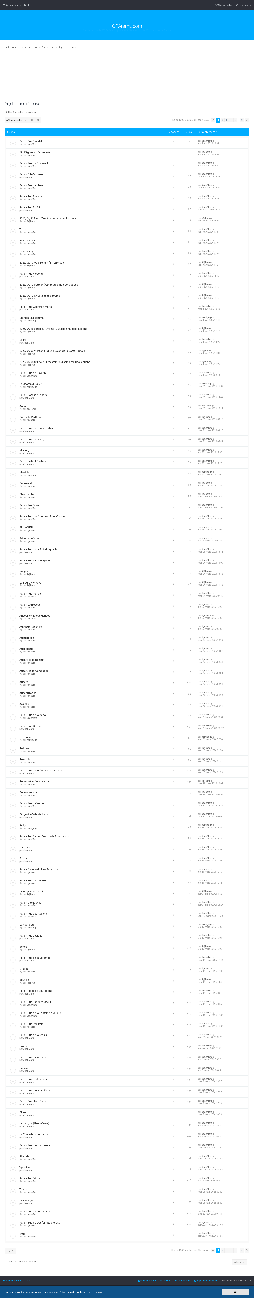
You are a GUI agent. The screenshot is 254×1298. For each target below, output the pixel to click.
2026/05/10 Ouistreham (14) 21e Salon (42, 262)
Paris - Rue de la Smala (33, 1035)
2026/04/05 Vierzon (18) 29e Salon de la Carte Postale (52, 350)
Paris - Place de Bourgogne (35, 990)
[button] (213, 120)
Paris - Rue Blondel (30, 141)
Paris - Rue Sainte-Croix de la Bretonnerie (44, 836)
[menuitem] (27, 5)
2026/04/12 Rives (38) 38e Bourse (39, 295)
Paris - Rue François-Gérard (35, 1090)
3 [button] (226, 120)
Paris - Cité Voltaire (31, 174)
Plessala (24, 1156)
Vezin (22, 1233)
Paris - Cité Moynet (30, 902)
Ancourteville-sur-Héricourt (35, 615)
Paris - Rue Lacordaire (32, 1057)
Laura (22, 339)
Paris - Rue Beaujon (31, 196)
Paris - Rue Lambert (31, 185)
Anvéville (24, 759)
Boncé (23, 946)
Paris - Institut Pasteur (32, 461)
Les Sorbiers (26, 924)
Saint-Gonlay (27, 240)
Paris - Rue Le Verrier (32, 803)
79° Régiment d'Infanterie (34, 152)
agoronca (31, 409)
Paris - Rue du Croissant (33, 163)
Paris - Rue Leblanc (30, 935)
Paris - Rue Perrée (30, 593)
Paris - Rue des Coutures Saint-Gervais (42, 516)
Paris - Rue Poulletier (31, 1024)
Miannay (24, 450)
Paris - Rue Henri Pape (32, 1101)
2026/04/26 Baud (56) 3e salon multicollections (47, 218)
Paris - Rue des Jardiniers (34, 1145)
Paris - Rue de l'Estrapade (34, 1211)
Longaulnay (26, 251)
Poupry (23, 571)
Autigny (24, 406)
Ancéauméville (28, 792)
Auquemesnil (27, 637)
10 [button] (242, 120)
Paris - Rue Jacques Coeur (35, 1001)
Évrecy (23, 1046)
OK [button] (236, 1292)
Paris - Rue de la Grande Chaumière (40, 770)
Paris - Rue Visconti (31, 273)
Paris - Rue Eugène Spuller (35, 560)
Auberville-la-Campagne (33, 670)
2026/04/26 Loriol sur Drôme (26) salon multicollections (53, 328)
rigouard (31, 155)
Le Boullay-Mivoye (30, 582)
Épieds (23, 858)
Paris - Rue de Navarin (32, 373)
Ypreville (24, 1167)
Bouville (24, 979)
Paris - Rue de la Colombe (34, 957)
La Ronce (25, 737)
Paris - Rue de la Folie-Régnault (38, 549)
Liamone (24, 847)
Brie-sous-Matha (29, 538)
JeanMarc (32, 144)
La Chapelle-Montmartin (34, 1134)
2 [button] (222, 120)
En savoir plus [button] (95, 1292)
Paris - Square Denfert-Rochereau (39, 1222)
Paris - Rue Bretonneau (33, 1079)
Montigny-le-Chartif (31, 891)
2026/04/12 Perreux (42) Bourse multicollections (48, 284)
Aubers (23, 681)
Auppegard (26, 648)
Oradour (24, 968)
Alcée (22, 1112)
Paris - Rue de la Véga (32, 715)
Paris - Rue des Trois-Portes (36, 428)
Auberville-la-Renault (31, 659)
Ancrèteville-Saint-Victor (34, 781)
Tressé (23, 1189)
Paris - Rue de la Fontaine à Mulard (40, 1013)
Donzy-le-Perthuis (30, 417)
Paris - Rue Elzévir (30, 207)
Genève (23, 1068)
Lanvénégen (26, 1200)
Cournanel (25, 483)
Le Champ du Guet (30, 384)
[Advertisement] (127, 77)
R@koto (31, 221)
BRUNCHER (26, 527)
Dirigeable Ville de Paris (33, 814)
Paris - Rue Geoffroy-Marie (35, 306)
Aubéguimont (27, 693)
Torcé (22, 229)
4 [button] (231, 120)
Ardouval (24, 748)
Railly (22, 825)
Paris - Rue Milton (29, 1178)
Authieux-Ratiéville (30, 626)
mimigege (32, 320)
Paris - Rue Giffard (30, 726)
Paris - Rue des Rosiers (33, 913)
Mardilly (24, 472)
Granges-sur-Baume (31, 317)
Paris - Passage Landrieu (34, 395)
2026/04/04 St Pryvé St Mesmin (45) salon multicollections (54, 361)
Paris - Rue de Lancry (32, 439)
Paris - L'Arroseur (29, 604)
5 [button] (235, 120)
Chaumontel (26, 494)
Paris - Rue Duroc (29, 505)
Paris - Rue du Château (33, 880)
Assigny (24, 704)
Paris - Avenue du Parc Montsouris (40, 869)
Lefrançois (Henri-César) (34, 1123)
